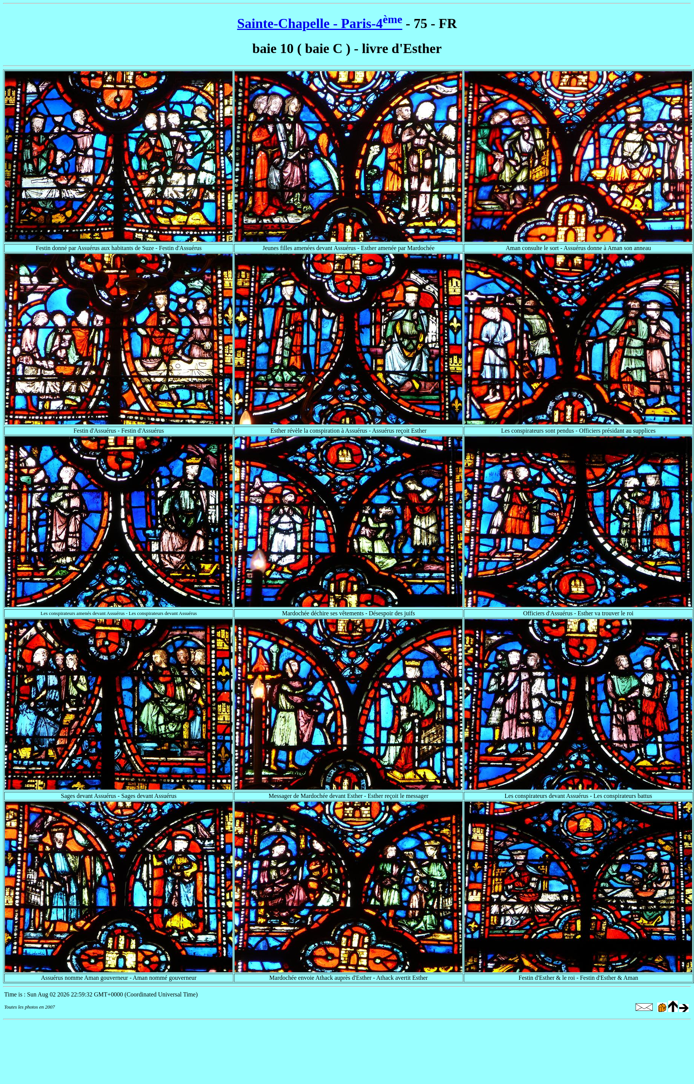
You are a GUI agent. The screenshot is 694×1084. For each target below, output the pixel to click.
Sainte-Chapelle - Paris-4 (319, 23)
